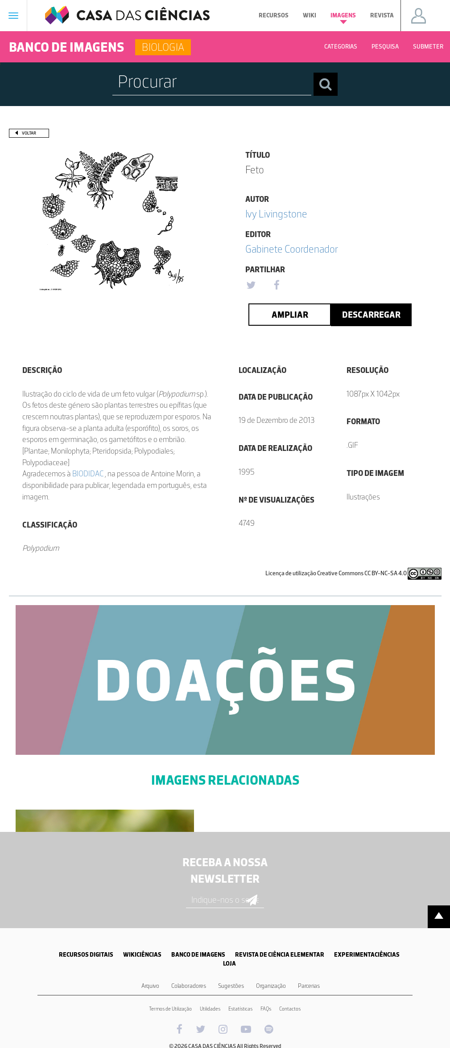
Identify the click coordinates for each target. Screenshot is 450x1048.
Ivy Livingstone (276, 213)
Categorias (340, 46)
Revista (382, 15)
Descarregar (371, 314)
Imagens (343, 18)
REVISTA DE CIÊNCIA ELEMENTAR (279, 954)
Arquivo (150, 986)
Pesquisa (385, 46)
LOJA (229, 963)
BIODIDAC (88, 474)
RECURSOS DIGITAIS (86, 954)
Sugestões (231, 986)
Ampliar (290, 314)
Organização (271, 986)
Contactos (290, 1009)
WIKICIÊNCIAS (142, 954)
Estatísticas (240, 1009)
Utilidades (210, 1009)
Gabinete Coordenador (291, 248)
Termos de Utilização (170, 1009)
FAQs (265, 1009)
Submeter (428, 46)
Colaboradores (188, 986)
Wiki (309, 15)
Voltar (29, 133)
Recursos (274, 15)
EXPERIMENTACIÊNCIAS (367, 954)
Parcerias (309, 986)
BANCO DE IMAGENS (198, 954)
